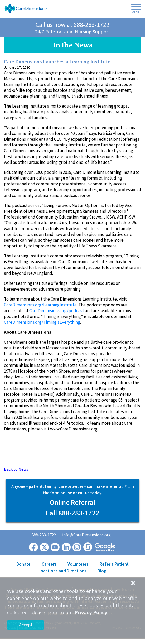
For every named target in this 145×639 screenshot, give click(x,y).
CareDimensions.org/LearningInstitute (40, 305)
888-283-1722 (91, 25)
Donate (23, 564)
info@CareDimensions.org (86, 535)
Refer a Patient (114, 564)
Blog (102, 571)
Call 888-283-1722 (72, 512)
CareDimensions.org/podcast (56, 310)
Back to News (16, 469)
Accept (25, 625)
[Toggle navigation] (134, 10)
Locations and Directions (62, 571)
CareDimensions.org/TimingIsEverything (42, 322)
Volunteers (78, 564)
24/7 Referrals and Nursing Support (72, 31)
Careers (49, 564)
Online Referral (72, 502)
